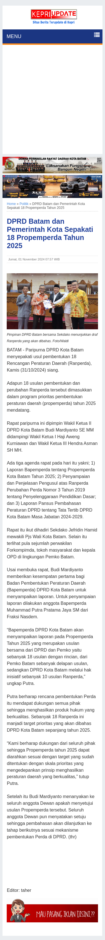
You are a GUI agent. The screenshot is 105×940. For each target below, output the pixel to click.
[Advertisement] (52, 101)
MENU (13, 36)
